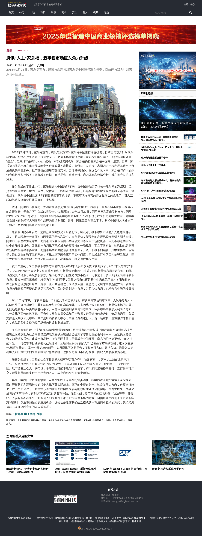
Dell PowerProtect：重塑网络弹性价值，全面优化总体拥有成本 (75, 470)
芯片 (85, 12)
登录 (192, 4)
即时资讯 (147, 93)
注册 (186, 4)
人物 (32, 12)
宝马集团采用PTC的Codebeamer (158, 237)
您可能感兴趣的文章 (19, 436)
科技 (42, 12)
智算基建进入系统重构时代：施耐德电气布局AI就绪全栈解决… (161, 181)
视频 (95, 12)
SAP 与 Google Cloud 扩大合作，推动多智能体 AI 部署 (125, 470)
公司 (21, 12)
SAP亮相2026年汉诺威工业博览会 (158, 173)
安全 (74, 12)
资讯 (9, 50)
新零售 (19, 414)
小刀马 (40, 65)
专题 (106, 12)
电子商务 (30, 414)
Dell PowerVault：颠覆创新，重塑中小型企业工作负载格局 (162, 228)
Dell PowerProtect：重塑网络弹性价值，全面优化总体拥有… (159, 138)
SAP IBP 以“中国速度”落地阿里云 (158, 190)
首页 (11, 12)
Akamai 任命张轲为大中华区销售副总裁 (161, 208)
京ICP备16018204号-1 (134, 518)
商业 (64, 12)
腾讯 (39, 414)
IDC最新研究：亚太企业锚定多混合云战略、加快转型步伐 (166, 124)
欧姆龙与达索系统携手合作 (154, 157)
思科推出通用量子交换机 (153, 165)
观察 (53, 12)
